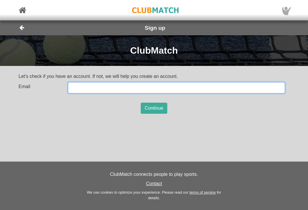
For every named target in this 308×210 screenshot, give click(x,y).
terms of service (202, 192)
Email (24, 86)
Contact (154, 183)
